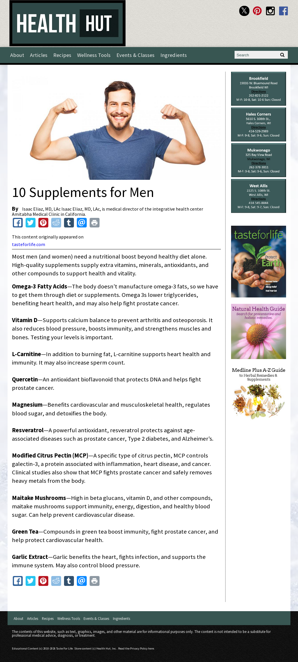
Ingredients (173, 55)
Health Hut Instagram (270, 11)
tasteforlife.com (28, 244)
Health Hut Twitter (244, 11)
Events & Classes (135, 55)
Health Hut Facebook (284, 11)
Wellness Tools (94, 55)
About (17, 55)
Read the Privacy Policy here (136, 648)
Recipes (62, 55)
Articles (38, 55)
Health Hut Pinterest (257, 11)
